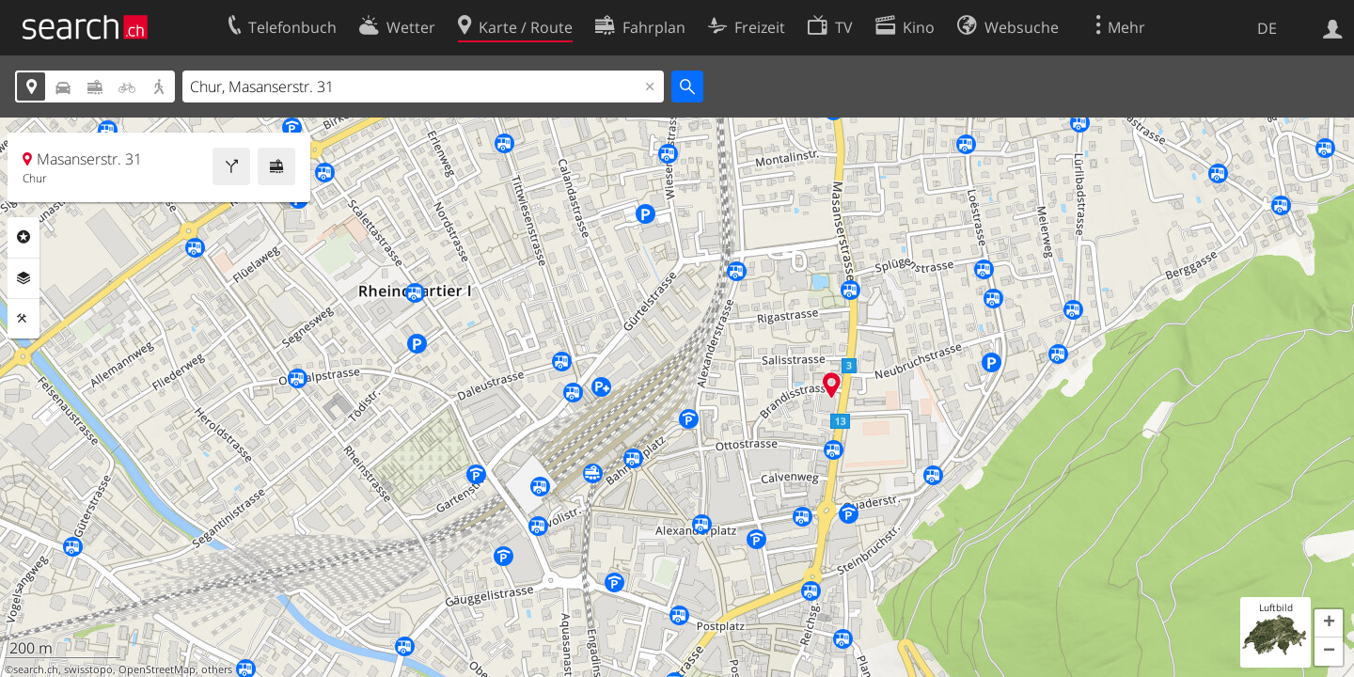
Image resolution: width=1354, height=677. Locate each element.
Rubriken (23, 237)
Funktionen (23, 318)
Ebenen (23, 278)
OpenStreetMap (157, 669)
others (216, 669)
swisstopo (88, 669)
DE (1267, 28)
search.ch (35, 669)
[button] (1329, 623)
